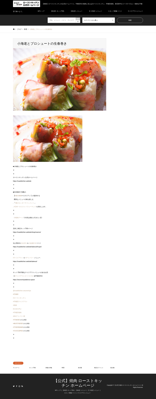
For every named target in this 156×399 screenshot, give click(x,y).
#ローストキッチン (19, 298)
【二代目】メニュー (93, 390)
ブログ (19, 29)
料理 (63, 367)
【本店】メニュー (81, 390)
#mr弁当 (24, 243)
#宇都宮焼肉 (17, 312)
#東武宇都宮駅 (18, 323)
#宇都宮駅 (16, 320)
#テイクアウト (18, 258)
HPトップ (58, 390)
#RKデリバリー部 (19, 316)
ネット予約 (32, 367)
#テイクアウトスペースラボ (24, 276)
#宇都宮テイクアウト (20, 301)
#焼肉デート (19, 217)
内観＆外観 (49, 367)
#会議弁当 (32, 243)
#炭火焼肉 (18, 196)
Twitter (14, 386)
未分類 (80, 367)
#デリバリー (29, 258)
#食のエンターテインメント (24, 203)
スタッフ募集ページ (70, 393)
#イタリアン (17, 309)
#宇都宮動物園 (18, 327)
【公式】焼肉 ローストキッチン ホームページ (127, 385)
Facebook (16, 386)
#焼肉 (15, 305)
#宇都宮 (15, 294)
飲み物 (112, 367)
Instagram (19, 386)
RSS (22, 386)
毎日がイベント (98, 367)
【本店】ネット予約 (68, 390)
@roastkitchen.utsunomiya (22, 291)
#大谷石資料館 (18, 331)
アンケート (16, 367)
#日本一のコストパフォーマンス (25, 206)
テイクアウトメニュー (84, 393)
